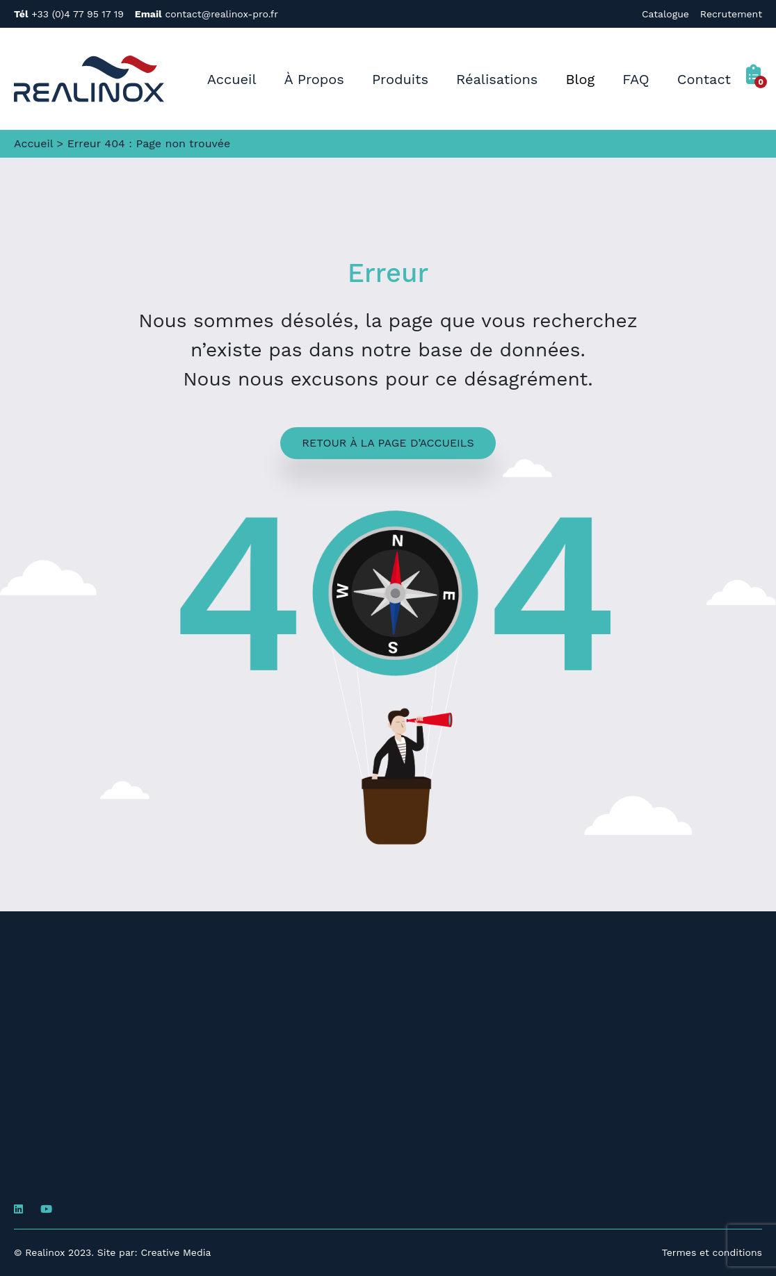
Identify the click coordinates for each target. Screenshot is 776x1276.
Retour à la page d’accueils (388, 442)
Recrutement (731, 13)
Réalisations (496, 79)
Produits (400, 79)
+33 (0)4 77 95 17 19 (69, 13)
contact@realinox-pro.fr (206, 13)
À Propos (314, 79)
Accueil (232, 79)
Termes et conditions (712, 1252)
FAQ (635, 79)
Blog (580, 79)
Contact (704, 79)
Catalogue (665, 13)
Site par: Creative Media (154, 1252)
